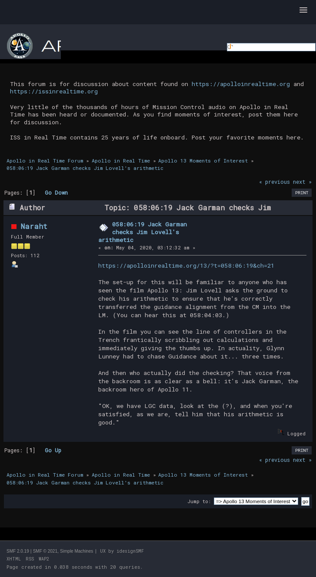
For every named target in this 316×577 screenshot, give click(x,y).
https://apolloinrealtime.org (241, 84)
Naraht (34, 226)
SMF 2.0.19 (18, 551)
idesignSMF (130, 551)
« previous (274, 181)
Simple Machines (76, 551)
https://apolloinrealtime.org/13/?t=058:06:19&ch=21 (186, 265)
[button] (303, 10)
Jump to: (199, 501)
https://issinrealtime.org (54, 91)
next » (302, 181)
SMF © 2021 (45, 551)
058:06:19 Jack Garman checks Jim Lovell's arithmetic (142, 231)
